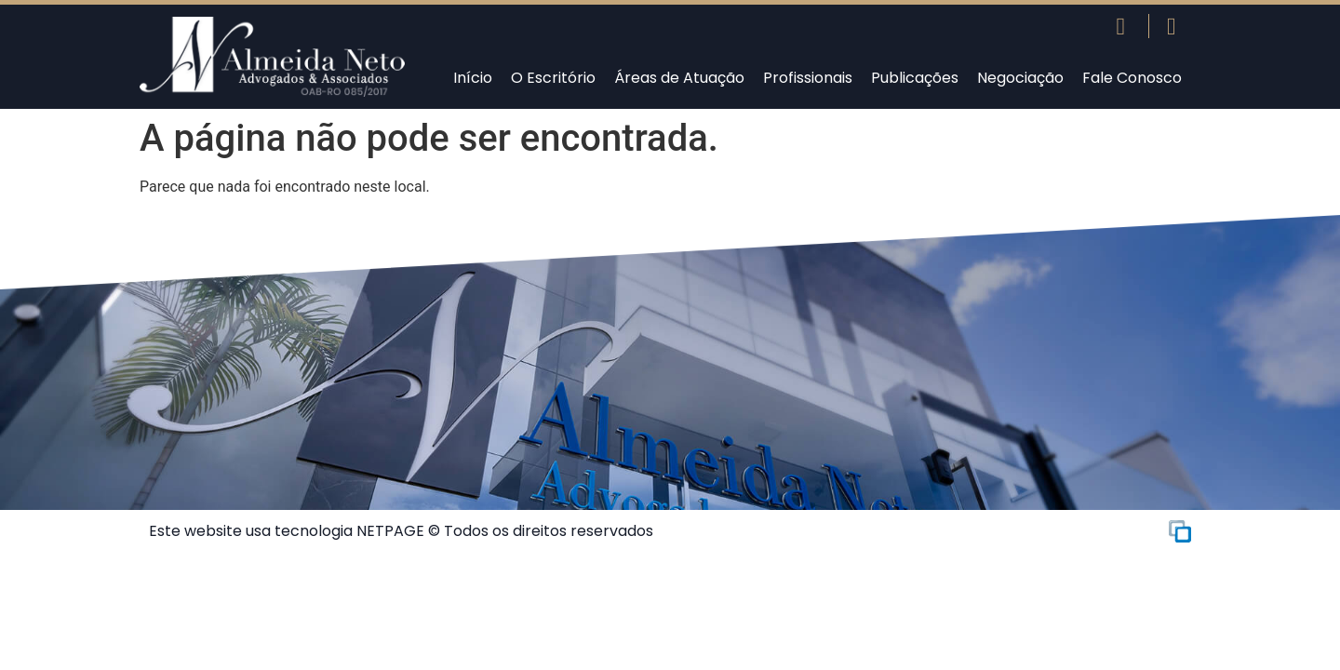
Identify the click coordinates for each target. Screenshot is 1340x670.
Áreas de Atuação (679, 77)
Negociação (1020, 77)
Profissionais (807, 77)
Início (472, 77)
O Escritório (553, 77)
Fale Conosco (1132, 77)
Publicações (914, 77)
